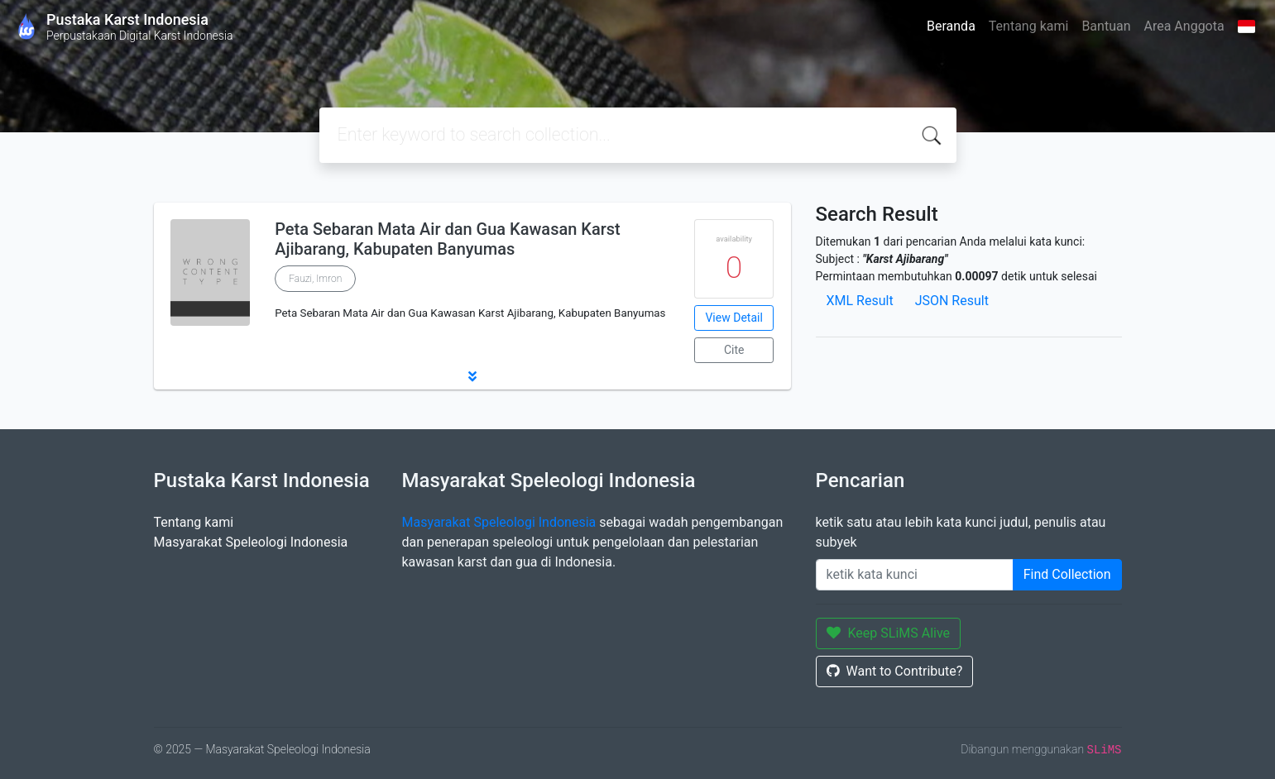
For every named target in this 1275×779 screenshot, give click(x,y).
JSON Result (952, 300)
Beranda (951, 26)
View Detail (733, 317)
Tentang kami (1029, 26)
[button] (472, 376)
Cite (734, 349)
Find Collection (1067, 574)
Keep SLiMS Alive (889, 633)
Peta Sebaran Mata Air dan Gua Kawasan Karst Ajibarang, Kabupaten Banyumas (448, 239)
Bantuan (1105, 26)
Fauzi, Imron (315, 278)
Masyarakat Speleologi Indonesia (251, 542)
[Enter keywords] (915, 574)
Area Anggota (1184, 26)
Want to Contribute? (895, 671)
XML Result (860, 300)
